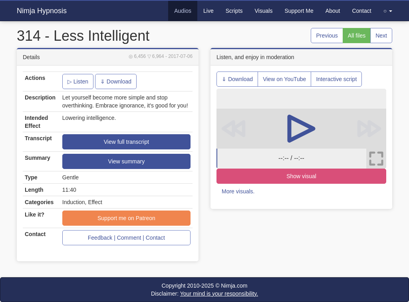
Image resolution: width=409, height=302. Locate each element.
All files (356, 35)
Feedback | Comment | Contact (126, 237)
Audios (182, 11)
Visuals (264, 11)
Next (381, 35)
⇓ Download (115, 81)
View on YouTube (284, 79)
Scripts (234, 11)
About (333, 11)
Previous (327, 35)
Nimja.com (234, 285)
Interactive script (336, 79)
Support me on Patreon (126, 218)
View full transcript (126, 142)
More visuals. (238, 191)
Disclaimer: (204, 293)
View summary (126, 161)
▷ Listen (78, 81)
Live (208, 11)
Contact (361, 11)
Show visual (301, 176)
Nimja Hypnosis (42, 11)
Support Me (298, 11)
